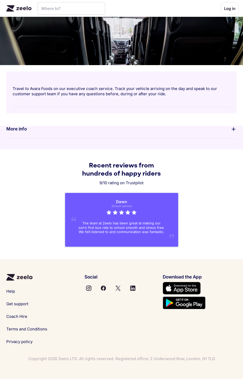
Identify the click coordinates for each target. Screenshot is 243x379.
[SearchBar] (71, 8)
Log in (229, 8)
